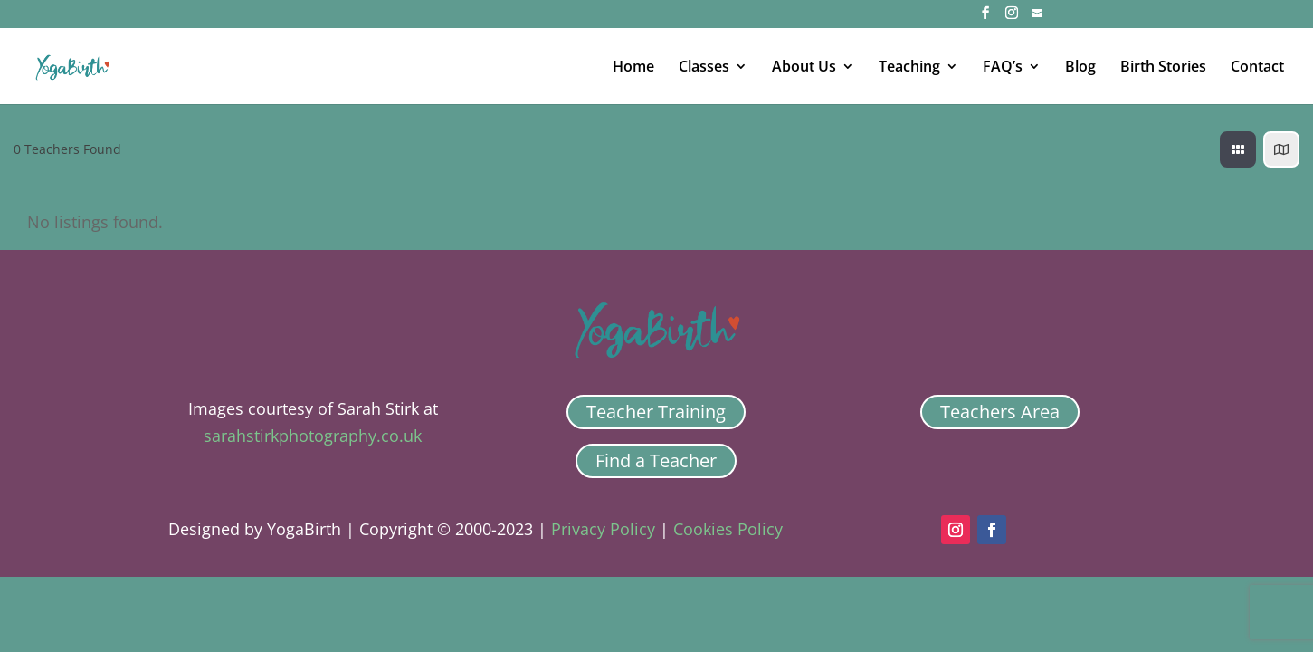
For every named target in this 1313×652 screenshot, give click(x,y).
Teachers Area (1000, 411)
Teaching (909, 68)
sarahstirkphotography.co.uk (313, 435)
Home (633, 68)
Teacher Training (656, 411)
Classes (704, 68)
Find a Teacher (656, 460)
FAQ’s (1003, 68)
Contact (1257, 68)
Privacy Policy (603, 529)
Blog (1080, 68)
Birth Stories (1163, 68)
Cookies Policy (728, 529)
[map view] (1281, 149)
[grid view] (1238, 149)
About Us (804, 68)
